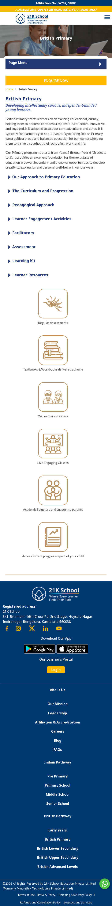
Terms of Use (26, 895)
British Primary (57, 839)
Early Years (57, 830)
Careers (57, 731)
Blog (57, 740)
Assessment (21, 247)
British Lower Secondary (57, 848)
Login (56, 669)
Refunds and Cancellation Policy (40, 902)
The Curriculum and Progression (39, 191)
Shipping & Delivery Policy (75, 895)
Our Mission (58, 703)
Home (9, 89)
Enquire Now (56, 80)
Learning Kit (21, 261)
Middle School (58, 794)
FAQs (57, 749)
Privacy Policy (46, 895)
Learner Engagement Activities (38, 219)
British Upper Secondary (57, 857)
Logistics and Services (78, 902)
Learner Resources (27, 275)
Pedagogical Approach (30, 205)
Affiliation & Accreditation (57, 722)
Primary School (57, 785)
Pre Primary (58, 776)
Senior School (57, 803)
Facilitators (20, 233)
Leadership (57, 713)
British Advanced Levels (57, 866)
